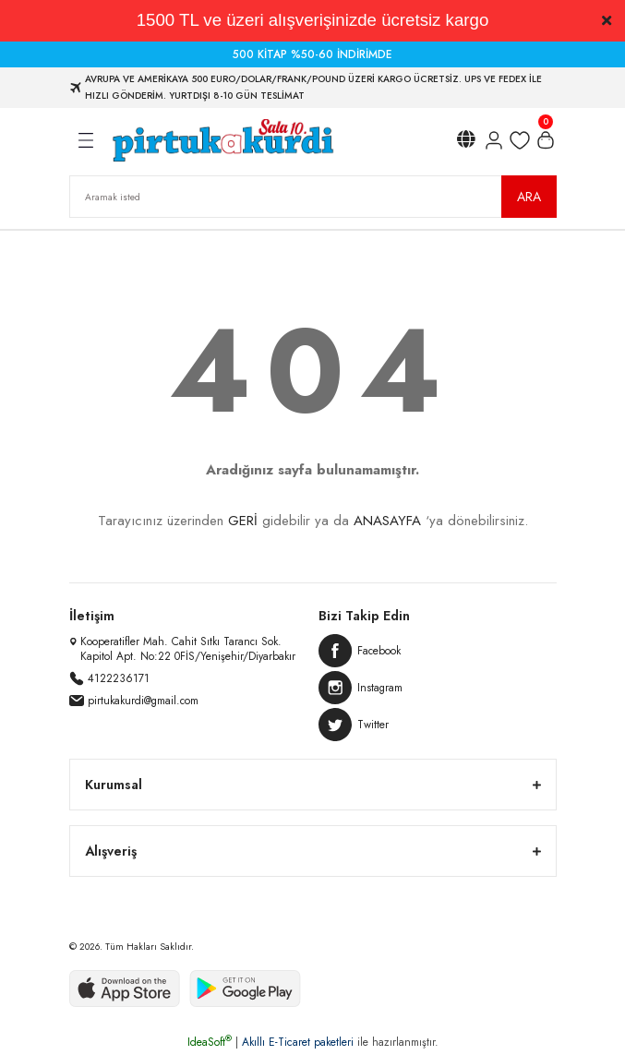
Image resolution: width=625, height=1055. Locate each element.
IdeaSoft (209, 1042)
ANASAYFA (387, 520)
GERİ (243, 520)
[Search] (313, 196)
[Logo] (222, 140)
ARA (529, 196)
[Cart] (546, 140)
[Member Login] (494, 140)
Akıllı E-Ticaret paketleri (298, 1042)
